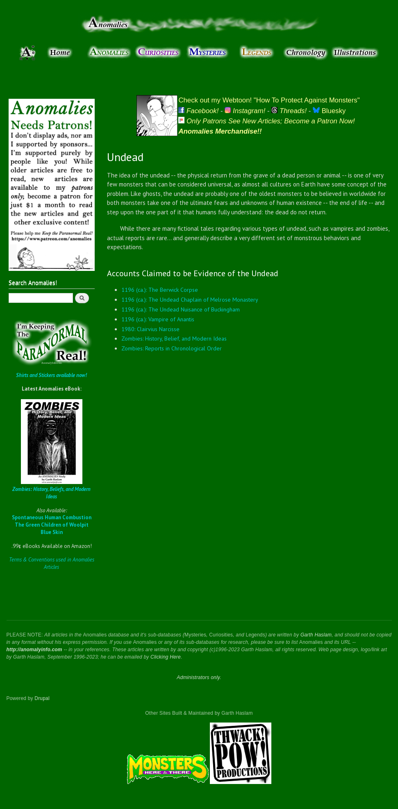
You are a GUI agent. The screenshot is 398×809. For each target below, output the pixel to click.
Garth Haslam (316, 635)
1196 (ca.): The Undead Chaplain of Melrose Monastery (189, 299)
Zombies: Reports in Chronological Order (171, 348)
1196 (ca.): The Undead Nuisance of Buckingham (180, 309)
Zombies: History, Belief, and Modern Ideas (174, 338)
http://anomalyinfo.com (34, 649)
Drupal (42, 698)
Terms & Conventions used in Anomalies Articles (51, 563)
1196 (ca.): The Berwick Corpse (159, 289)
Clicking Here (165, 657)
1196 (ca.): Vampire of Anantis (157, 319)
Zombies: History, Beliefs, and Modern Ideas (51, 493)
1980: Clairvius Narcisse (150, 329)
